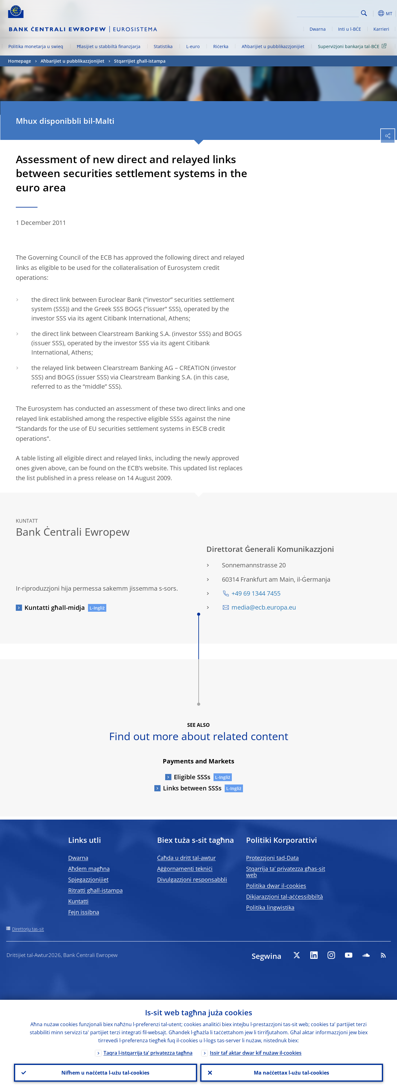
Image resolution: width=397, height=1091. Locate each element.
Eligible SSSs (192, 777)
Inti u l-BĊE (349, 29)
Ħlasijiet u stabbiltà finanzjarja (108, 46)
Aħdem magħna (89, 868)
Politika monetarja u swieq (35, 46)
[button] (373, 13)
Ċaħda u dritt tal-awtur (186, 857)
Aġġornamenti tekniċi (185, 868)
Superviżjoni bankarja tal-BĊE (353, 46)
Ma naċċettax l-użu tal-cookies (291, 1072)
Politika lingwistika (270, 907)
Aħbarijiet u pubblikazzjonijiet (273, 46)
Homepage (19, 61)
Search (364, 13)
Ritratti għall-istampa (95, 890)
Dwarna (318, 29)
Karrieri (381, 29)
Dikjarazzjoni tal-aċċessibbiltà (284, 896)
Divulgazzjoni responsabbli (192, 879)
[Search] (328, 12)
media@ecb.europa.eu (264, 607)
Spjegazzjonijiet (88, 879)
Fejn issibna (83, 912)
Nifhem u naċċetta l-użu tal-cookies (105, 1072)
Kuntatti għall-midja (54, 607)
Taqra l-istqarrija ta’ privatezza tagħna (148, 1052)
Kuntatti (78, 901)
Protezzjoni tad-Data (272, 857)
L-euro (193, 46)
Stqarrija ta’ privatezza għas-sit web (285, 872)
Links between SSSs (192, 788)
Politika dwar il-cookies (276, 885)
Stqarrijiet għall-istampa (139, 61)
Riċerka (220, 46)
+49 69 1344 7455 (256, 593)
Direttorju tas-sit (28, 929)
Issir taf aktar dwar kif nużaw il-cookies (256, 1052)
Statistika (163, 46)
